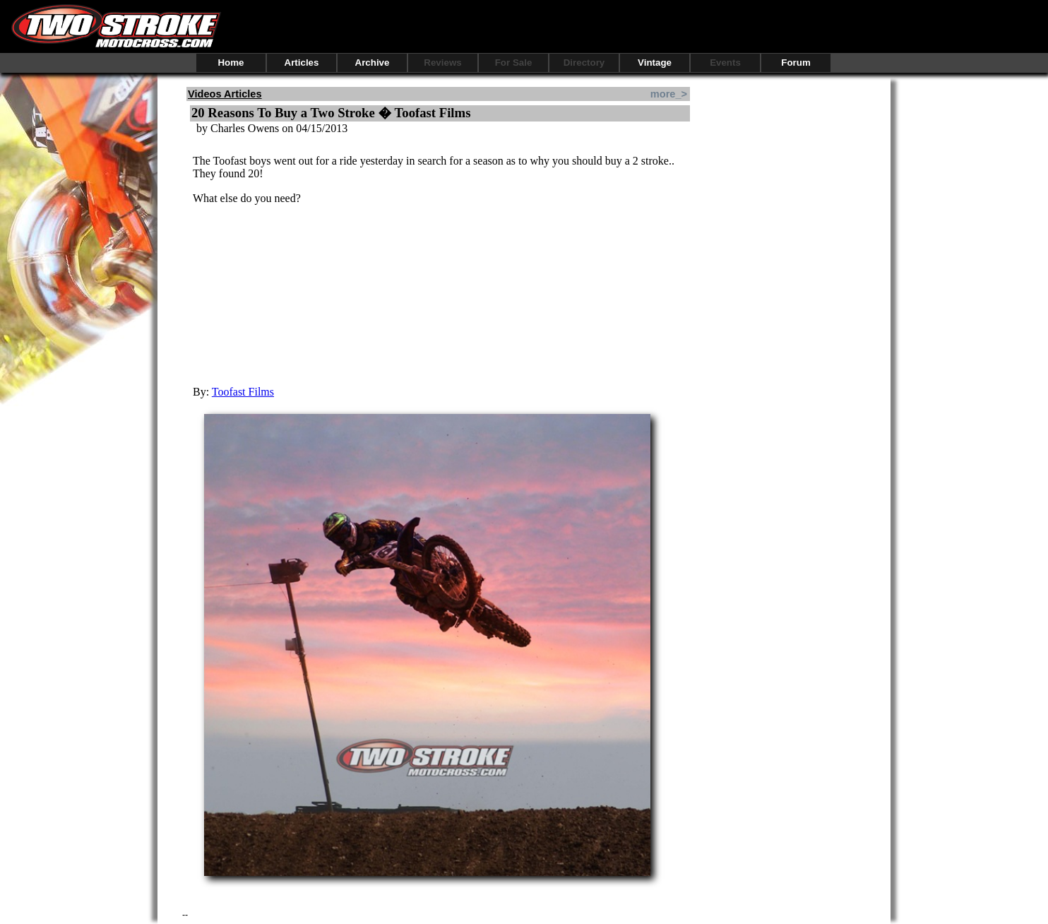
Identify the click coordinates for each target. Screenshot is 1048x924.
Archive (372, 62)
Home (231, 62)
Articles (302, 62)
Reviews (442, 62)
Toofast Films (243, 392)
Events (725, 62)
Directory (584, 62)
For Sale (513, 62)
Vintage (655, 62)
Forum (795, 62)
